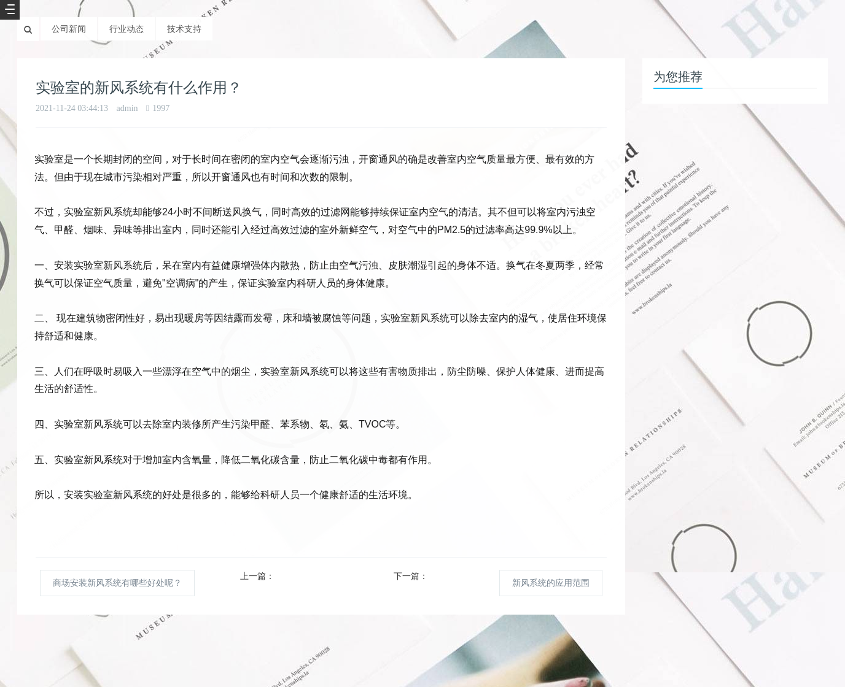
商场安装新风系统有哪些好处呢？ (117, 583)
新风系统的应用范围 (551, 583)
